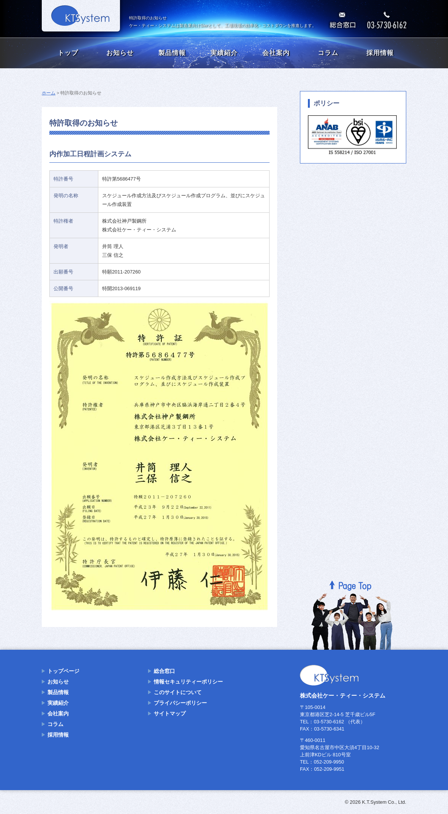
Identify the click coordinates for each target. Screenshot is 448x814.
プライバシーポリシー (180, 703)
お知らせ (120, 53)
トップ (68, 53)
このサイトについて (178, 692)
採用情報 (380, 53)
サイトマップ (170, 713)
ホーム (48, 93)
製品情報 (172, 53)
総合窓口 (164, 671)
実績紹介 (224, 53)
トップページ (63, 671)
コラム (328, 53)
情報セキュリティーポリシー (188, 682)
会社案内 (276, 53)
